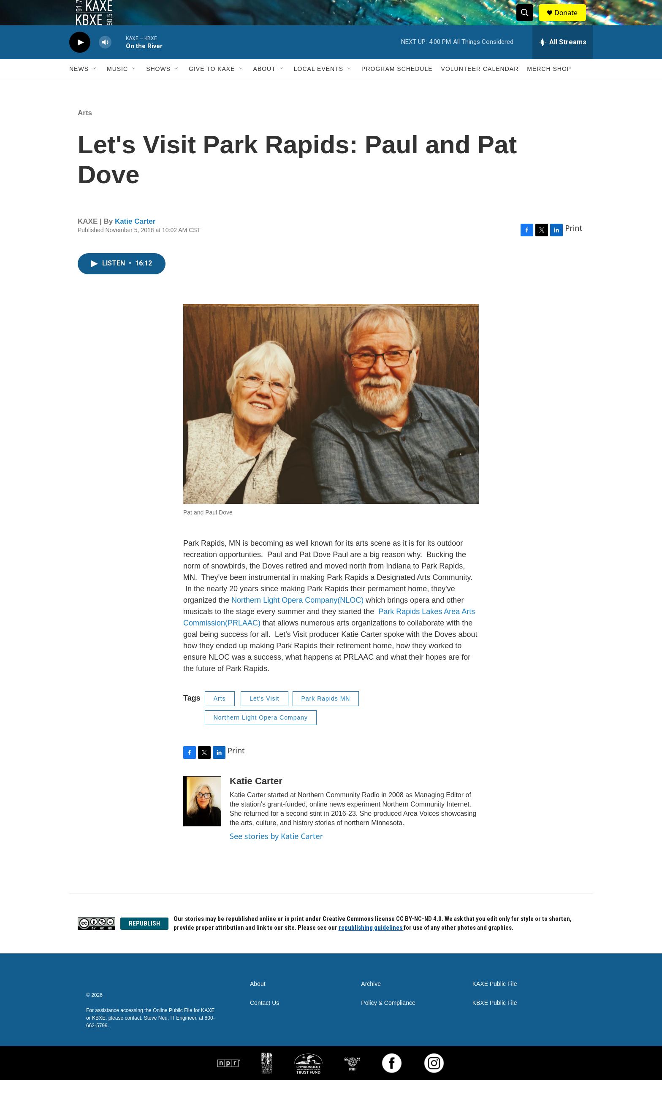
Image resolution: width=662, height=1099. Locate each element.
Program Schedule (396, 87)
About (264, 87)
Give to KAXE (212, 87)
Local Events (318, 87)
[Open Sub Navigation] (95, 87)
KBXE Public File (494, 1022)
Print (573, 247)
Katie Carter (135, 240)
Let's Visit (264, 717)
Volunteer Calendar (480, 87)
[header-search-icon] (528, 22)
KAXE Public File (494, 1003)
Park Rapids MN (325, 717)
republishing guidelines (371, 946)
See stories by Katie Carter (276, 855)
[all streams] (562, 61)
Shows (158, 87)
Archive (371, 1003)
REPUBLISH (144, 942)
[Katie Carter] (202, 820)
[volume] (105, 61)
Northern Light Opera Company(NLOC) (296, 619)
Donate (571, 22)
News (79, 87)
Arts (85, 132)
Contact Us (264, 1022)
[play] (80, 61)
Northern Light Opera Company (261, 736)
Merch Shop (549, 87)
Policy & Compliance (388, 1022)
